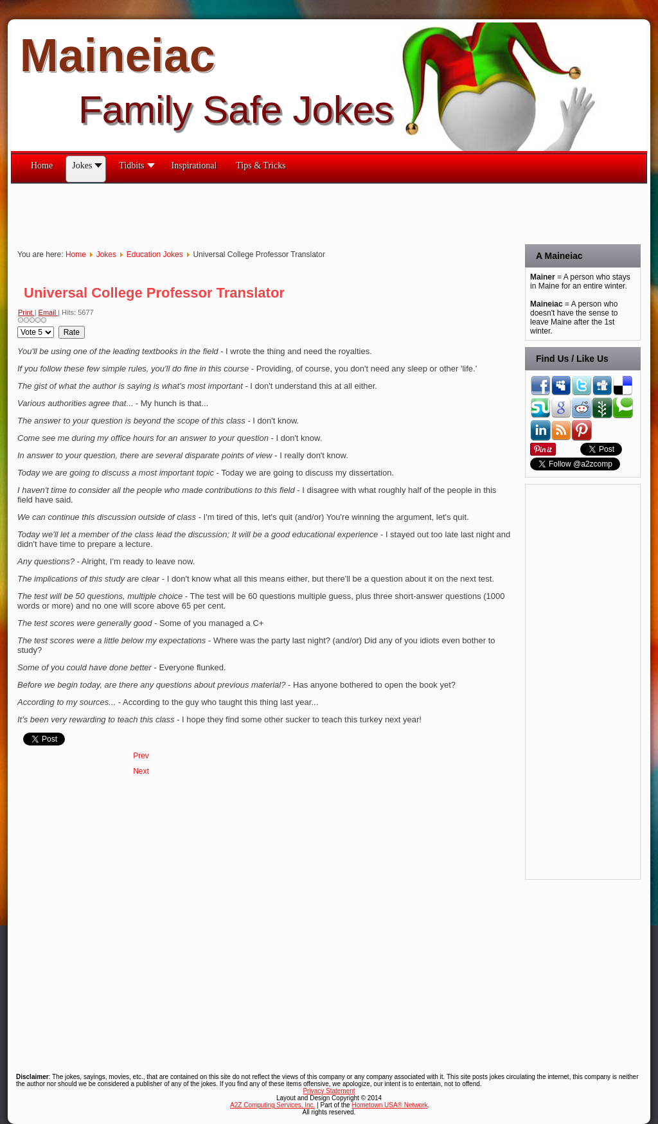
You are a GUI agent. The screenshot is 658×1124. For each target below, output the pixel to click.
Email (48, 312)
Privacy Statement (329, 1090)
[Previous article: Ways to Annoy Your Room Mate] (141, 755)
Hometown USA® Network (389, 1105)
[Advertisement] (245, 213)
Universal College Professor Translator (154, 293)
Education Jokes (155, 254)
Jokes (106, 254)
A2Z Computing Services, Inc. (272, 1105)
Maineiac (117, 55)
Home (76, 254)
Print (26, 312)
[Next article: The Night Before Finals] (141, 771)
